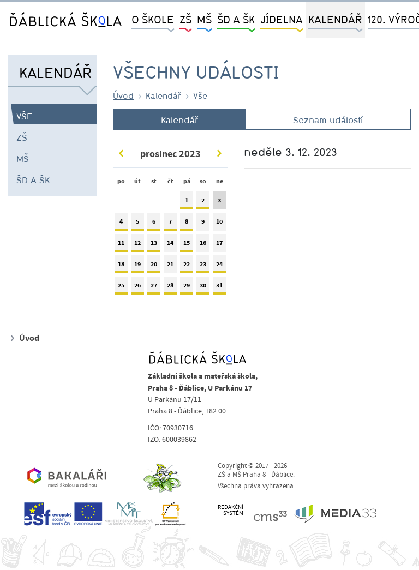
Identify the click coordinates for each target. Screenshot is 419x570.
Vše (24, 116)
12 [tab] (137, 245)
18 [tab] (121, 266)
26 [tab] (137, 288)
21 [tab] (170, 266)
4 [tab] (121, 224)
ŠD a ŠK (33, 180)
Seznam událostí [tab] (328, 120)
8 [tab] (186, 224)
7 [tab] (170, 224)
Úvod (123, 95)
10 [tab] (219, 224)
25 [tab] (121, 288)
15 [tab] (186, 245)
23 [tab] (203, 266)
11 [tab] (121, 245)
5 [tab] (137, 224)
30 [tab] (203, 288)
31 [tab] (219, 288)
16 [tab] (203, 245)
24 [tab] (219, 266)
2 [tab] (203, 202)
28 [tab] (170, 288)
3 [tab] (219, 202)
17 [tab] (219, 245)
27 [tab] (153, 288)
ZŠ (21, 137)
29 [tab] (186, 288)
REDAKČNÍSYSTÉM (230, 510)
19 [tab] (137, 266)
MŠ (22, 159)
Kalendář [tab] (179, 120)
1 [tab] (186, 202)
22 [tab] (186, 266)
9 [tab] (203, 224)
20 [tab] (153, 266)
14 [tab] (170, 245)
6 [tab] (153, 224)
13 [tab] (153, 245)
